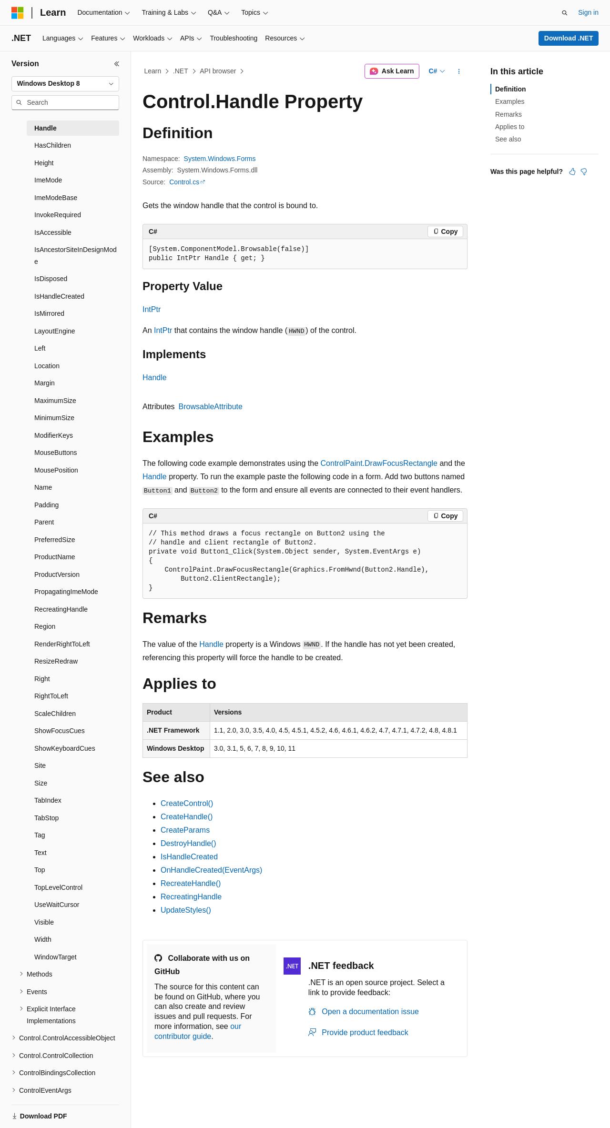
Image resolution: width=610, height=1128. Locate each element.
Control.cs (184, 182)
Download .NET (568, 38)
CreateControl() (187, 803)
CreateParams (185, 830)
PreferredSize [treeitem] (54, 540)
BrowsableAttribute (211, 407)
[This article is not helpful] (584, 171)
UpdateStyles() (186, 910)
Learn (153, 71)
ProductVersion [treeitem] (57, 574)
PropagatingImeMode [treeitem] (66, 591)
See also (508, 139)
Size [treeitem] (40, 783)
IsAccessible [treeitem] (52, 232)
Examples (509, 101)
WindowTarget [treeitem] (55, 957)
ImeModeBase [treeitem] (55, 197)
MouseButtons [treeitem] (55, 452)
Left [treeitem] (39, 348)
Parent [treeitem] (44, 522)
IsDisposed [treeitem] (50, 278)
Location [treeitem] (47, 366)
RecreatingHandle (191, 897)
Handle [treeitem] (45, 128)
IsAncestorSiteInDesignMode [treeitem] (75, 255)
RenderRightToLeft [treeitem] (62, 644)
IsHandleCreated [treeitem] (59, 296)
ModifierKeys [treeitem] (53, 435)
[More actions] (459, 71)
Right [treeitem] (42, 679)
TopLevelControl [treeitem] (58, 887)
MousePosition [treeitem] (56, 470)
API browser (218, 71)
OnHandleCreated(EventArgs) (211, 870)
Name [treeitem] (43, 487)
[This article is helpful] (572, 171)
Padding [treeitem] (46, 505)
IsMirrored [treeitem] (49, 313)
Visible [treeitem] (44, 922)
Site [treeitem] (40, 765)
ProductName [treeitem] (54, 557)
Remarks (508, 114)
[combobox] (65, 83)
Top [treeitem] (39, 870)
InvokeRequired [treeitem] (57, 215)
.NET (180, 71)
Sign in (588, 12)
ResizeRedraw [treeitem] (56, 661)
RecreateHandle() (191, 883)
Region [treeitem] (44, 626)
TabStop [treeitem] (46, 818)
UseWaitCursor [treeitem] (56, 904)
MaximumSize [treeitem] (55, 400)
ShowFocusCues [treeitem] (59, 731)
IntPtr (151, 309)
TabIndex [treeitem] (47, 800)
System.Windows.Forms (220, 158)
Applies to (509, 127)
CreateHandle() (187, 817)
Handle (154, 377)
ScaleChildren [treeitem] (55, 713)
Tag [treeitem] (39, 835)
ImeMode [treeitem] (48, 180)
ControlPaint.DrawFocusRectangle (379, 463)
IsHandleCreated (189, 857)
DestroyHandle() (188, 843)
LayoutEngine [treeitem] (54, 331)
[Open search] (564, 12)
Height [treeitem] (43, 163)
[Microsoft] (17, 13)
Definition (510, 89)
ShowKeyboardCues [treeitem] (64, 748)
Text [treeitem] (40, 852)
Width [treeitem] (42, 939)
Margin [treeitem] (44, 383)
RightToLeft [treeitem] (51, 696)
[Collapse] (117, 63)
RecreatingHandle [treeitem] (61, 609)
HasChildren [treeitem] (52, 145)
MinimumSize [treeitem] (54, 418)
